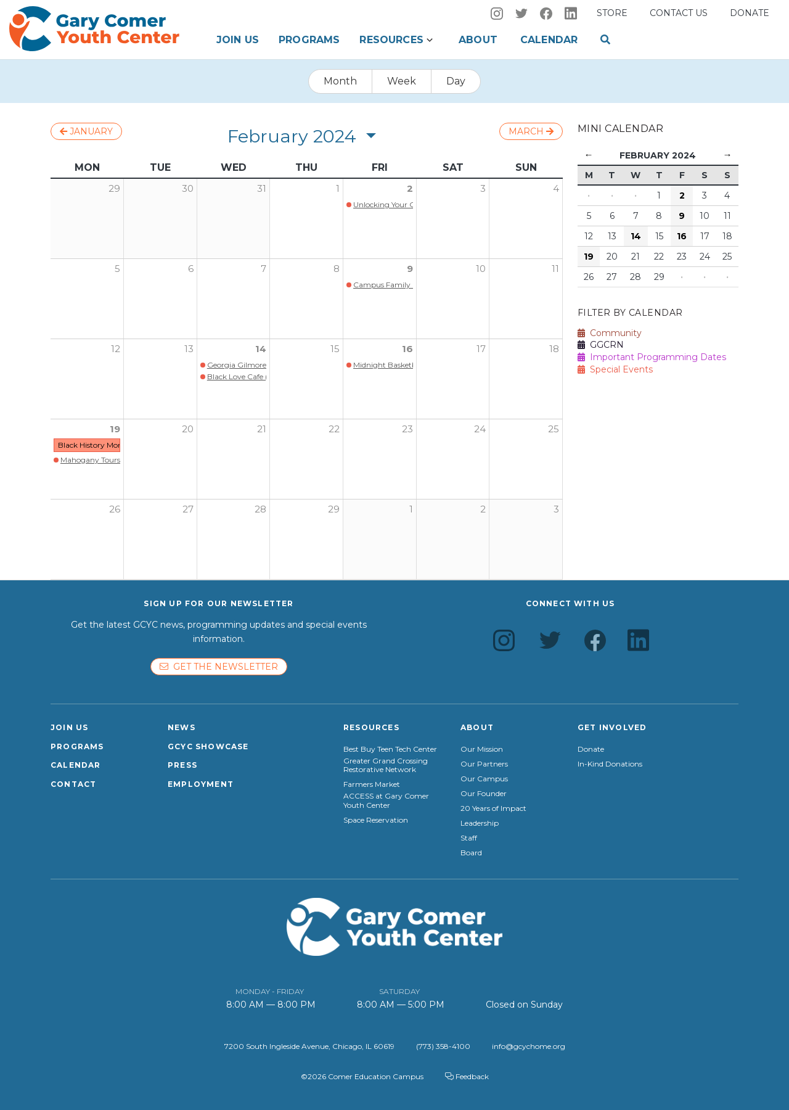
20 (188, 429)
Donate (749, 12)
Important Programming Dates (652, 357)
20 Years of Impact (493, 808)
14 (260, 349)
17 (481, 349)
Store (612, 12)
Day (455, 81)
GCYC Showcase (208, 746)
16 (407, 349)
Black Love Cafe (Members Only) (265, 376)
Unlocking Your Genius (393, 204)
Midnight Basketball (389, 364)
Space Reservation (375, 820)
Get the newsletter (219, 666)
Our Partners (484, 764)
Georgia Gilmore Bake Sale (254, 364)
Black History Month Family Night (118, 445)
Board (471, 853)
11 (555, 268)
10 (481, 268)
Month (340, 81)
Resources (391, 40)
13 (189, 349)
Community (610, 333)
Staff (468, 838)
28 (260, 509)
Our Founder (483, 793)
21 (261, 429)
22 (334, 429)
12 (115, 349)
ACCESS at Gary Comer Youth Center (386, 800)
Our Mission (481, 749)
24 (480, 429)
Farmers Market (371, 784)
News (181, 727)
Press (182, 765)
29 (334, 509)
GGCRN (601, 344)
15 (335, 349)
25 (553, 429)
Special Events (615, 369)
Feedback (467, 1076)
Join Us (237, 40)
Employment (201, 784)
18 (554, 349)
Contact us (679, 12)
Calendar (549, 40)
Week (401, 81)
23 (407, 429)
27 (188, 509)
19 (115, 429)
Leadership (479, 823)
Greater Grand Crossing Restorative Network (385, 765)
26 (114, 509)
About (478, 40)
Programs (309, 40)
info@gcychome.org (528, 1046)
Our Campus (484, 779)
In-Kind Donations (610, 764)
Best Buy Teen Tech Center (390, 749)
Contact (73, 784)
